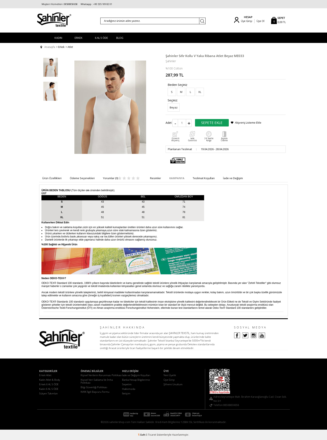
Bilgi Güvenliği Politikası (94, 387)
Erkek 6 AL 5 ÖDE (49, 384)
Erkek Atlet (45, 375)
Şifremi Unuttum (173, 384)
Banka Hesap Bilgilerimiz (136, 380)
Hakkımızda (128, 389)
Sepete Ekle (212, 122)
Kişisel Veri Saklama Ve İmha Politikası (97, 381)
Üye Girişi (246, 21)
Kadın (58, 38)
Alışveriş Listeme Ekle (248, 122)
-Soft (142, 434)
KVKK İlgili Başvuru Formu (95, 392)
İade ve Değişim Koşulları (136, 375)
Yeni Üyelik (170, 375)
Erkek (78, 38)
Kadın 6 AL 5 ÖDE (48, 389)
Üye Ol (260, 21)
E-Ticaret (151, 434)
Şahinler (171, 61)
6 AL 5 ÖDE (101, 38)
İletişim (126, 393)
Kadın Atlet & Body (49, 380)
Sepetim (127, 384)
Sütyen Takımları (48, 393)
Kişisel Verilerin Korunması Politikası (101, 375)
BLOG (119, 38)
